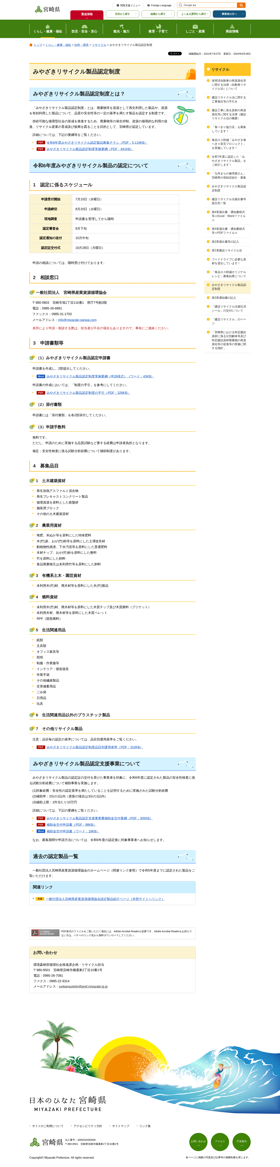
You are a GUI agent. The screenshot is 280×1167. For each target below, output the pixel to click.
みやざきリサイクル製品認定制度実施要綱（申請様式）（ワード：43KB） (100, 376)
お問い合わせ (198, 1141)
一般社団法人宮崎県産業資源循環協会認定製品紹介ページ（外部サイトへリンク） (105, 899)
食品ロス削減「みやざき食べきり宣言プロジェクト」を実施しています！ (229, 143)
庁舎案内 (242, 1141)
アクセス (220, 1141)
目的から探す (122, 13)
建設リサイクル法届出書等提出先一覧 (229, 201)
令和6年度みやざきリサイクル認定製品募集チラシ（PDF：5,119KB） (97, 142)
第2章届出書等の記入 (225, 241)
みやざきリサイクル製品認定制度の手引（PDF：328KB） (88, 393)
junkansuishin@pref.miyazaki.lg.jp (83, 986)
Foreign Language (161, 5)
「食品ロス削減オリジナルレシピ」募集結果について (229, 274)
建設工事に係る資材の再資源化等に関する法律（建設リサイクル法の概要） (229, 114)
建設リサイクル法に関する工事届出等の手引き (229, 99)
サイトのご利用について (48, 1126)
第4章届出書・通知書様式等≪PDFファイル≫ (228, 230)
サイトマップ (120, 1126)
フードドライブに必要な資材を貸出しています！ (229, 261)
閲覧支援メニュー (130, 5)
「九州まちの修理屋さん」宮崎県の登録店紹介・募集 (229, 175)
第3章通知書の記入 (224, 297)
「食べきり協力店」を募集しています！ (229, 129)
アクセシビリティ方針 (88, 1126)
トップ (38, 44)
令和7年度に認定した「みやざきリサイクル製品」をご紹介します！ (229, 160)
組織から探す (158, 13)
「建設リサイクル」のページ (229, 321)
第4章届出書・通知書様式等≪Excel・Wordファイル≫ (229, 216)
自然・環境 (81, 44)
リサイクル (99, 44)
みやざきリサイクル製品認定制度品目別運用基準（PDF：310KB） (95, 747)
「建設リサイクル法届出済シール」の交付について (229, 308)
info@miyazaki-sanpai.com (77, 320)
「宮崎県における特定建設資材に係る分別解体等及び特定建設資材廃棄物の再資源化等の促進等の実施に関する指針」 (229, 340)
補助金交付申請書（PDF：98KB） (71, 825)
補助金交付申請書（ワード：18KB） (73, 831)
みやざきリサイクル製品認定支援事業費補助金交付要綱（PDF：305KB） (100, 818)
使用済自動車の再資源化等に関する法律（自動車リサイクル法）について (229, 84)
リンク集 (145, 1126)
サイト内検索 (180, 5)
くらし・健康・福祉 (58, 44)
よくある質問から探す (193, 13)
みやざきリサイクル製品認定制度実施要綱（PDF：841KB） (90, 149)
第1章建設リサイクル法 (227, 250)
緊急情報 (87, 14)
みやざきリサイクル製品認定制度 (229, 188)
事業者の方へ (229, 13)
